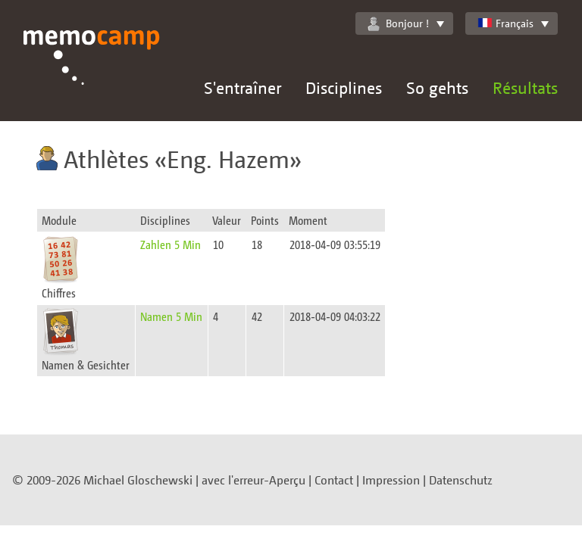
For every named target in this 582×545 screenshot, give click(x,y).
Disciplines (343, 87)
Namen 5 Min (171, 316)
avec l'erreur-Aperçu (253, 479)
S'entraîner (242, 87)
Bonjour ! (398, 23)
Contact (333, 479)
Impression (391, 479)
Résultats (525, 87)
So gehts (437, 87)
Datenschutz (461, 479)
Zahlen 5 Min (170, 244)
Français (505, 23)
